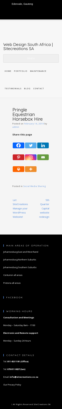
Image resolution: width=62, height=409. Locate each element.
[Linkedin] (43, 142)
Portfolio (20, 71)
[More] (31, 166)
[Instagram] (31, 154)
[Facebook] (18, 142)
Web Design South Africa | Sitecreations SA (28, 46)
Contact (38, 88)
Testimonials (13, 88)
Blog (27, 88)
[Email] (43, 154)
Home (8, 71)
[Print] (18, 166)
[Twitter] (31, 142)
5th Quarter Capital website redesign (44, 208)
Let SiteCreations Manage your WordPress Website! (20, 208)
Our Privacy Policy (12, 384)
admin (15, 127)
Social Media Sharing (34, 186)
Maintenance (38, 71)
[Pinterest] (18, 154)
